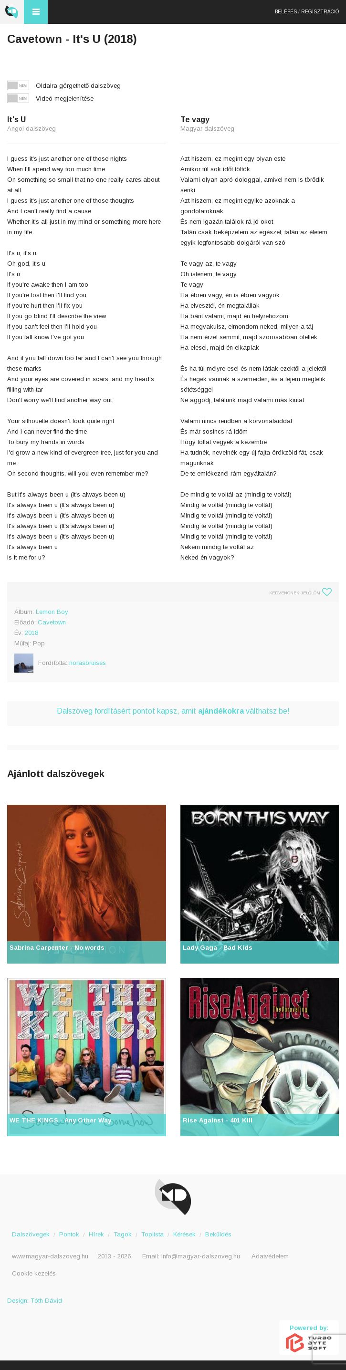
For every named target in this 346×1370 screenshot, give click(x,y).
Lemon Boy (52, 611)
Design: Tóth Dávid (34, 1300)
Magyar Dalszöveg (12, 12)
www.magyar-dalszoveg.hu (50, 1256)
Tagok (123, 1234)
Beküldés (218, 1234)
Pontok (69, 1234)
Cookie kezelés (34, 1273)
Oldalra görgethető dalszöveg (78, 85)
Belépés (286, 11)
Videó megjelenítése (65, 98)
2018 (31, 632)
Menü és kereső (36, 12)
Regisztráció (320, 11)
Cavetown (52, 622)
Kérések (184, 1234)
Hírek (96, 1234)
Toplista (152, 1234)
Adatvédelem (270, 1256)
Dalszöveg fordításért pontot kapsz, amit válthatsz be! (173, 711)
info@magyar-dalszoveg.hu (200, 1256)
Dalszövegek (31, 1234)
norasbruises (87, 662)
